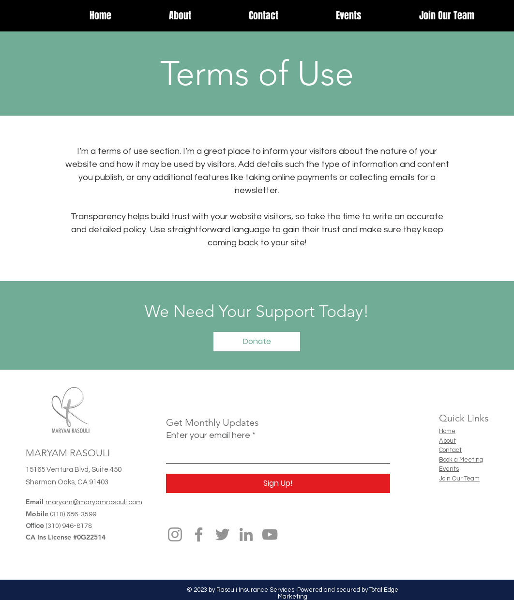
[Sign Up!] (278, 483)
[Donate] (256, 341)
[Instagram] (175, 534)
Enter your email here (208, 435)
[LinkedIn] (246, 534)
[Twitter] (222, 534)
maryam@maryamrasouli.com (93, 502)
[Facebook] (198, 534)
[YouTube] (269, 534)
